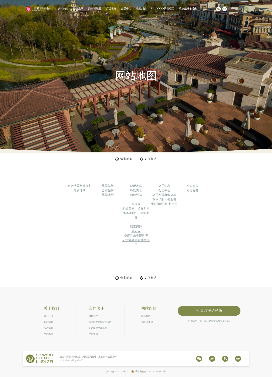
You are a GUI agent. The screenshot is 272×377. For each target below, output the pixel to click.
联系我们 (48, 322)
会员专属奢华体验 (164, 195)
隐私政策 (145, 316)
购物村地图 (94, 8)
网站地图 (48, 334)
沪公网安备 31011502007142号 (150, 372)
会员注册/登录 (209, 311)
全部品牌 (108, 190)
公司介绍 (48, 316)
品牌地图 (108, 195)
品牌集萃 (78, 8)
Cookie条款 (147, 322)
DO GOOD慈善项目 (162, 8)
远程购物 (63, 9)
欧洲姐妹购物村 (188, 8)
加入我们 (48, 328)
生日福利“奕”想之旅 (164, 204)
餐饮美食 (136, 190)
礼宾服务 (141, 8)
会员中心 (126, 8)
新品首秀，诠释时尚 (136, 208)
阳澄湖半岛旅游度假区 (100, 322)
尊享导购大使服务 (164, 199)
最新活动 (79, 190)
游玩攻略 (111, 8)
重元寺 (136, 231)
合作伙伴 (93, 316)
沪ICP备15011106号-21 (117, 372)
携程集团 (93, 334)
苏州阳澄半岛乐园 (98, 328)
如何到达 (148, 159)
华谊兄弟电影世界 (136, 235)
